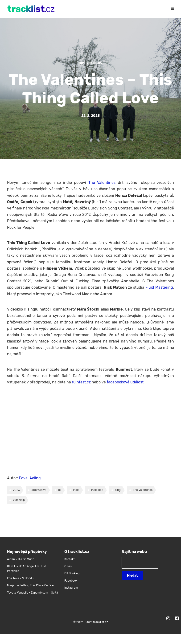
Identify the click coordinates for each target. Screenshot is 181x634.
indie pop (97, 490)
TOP (81, 63)
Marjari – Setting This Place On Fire (30, 585)
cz (59, 490)
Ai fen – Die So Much (20, 559)
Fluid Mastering (159, 287)
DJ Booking (71, 573)
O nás (68, 566)
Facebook (70, 580)
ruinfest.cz (81, 382)
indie (76, 490)
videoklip (19, 500)
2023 (16, 490)
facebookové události (125, 382)
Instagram (71, 587)
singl (118, 490)
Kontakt (69, 559)
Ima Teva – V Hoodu (20, 578)
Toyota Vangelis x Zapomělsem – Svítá (32, 592)
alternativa (39, 490)
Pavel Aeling (30, 478)
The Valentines (101, 182)
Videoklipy (94, 63)
